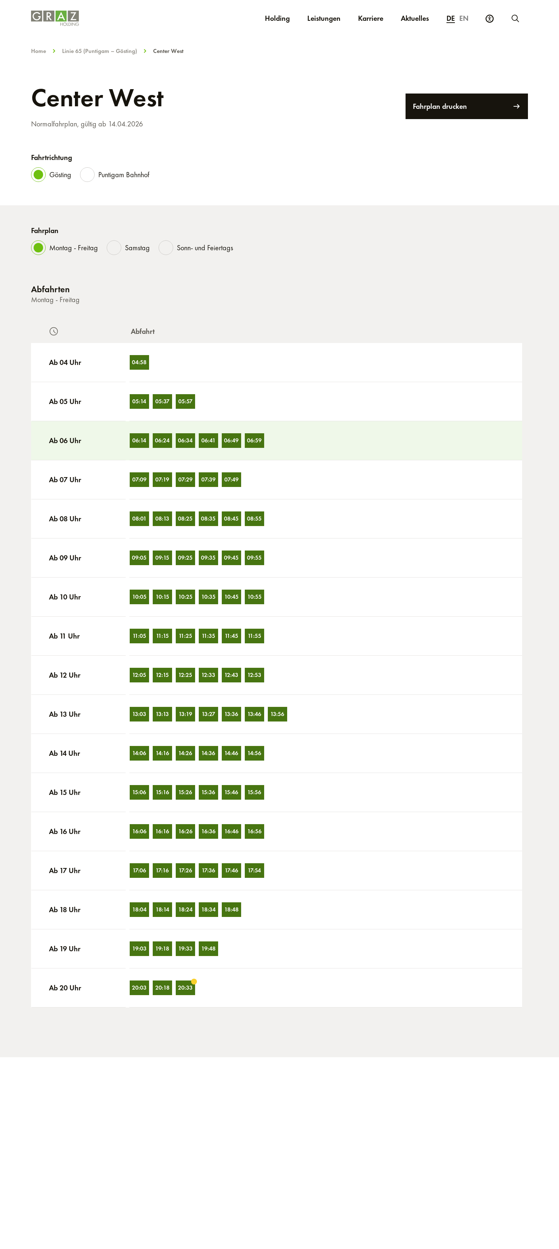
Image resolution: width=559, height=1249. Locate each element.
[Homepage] (114, 18)
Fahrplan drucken (467, 106)
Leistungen (324, 18)
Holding (277, 18)
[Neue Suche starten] (515, 18)
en (464, 18)
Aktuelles (415, 18)
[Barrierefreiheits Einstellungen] (489, 18)
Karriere (375, 18)
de (450, 18)
